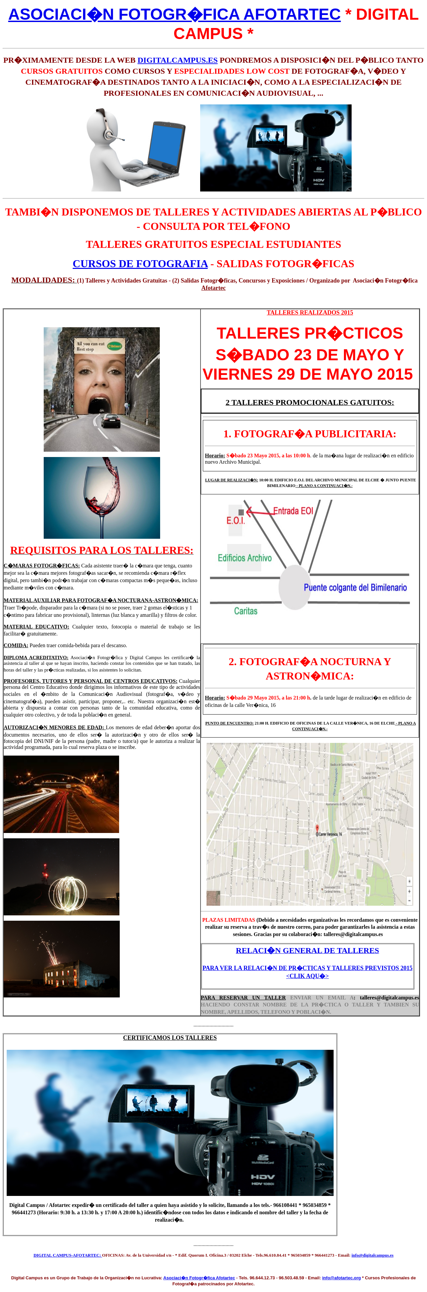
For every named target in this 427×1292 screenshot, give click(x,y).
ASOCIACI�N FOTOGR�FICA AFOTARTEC (174, 14)
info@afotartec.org (341, 1277)
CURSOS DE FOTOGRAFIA (140, 264)
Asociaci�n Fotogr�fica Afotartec (199, 1277)
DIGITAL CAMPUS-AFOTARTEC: (67, 1255)
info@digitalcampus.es (373, 1255)
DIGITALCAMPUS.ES (177, 60)
